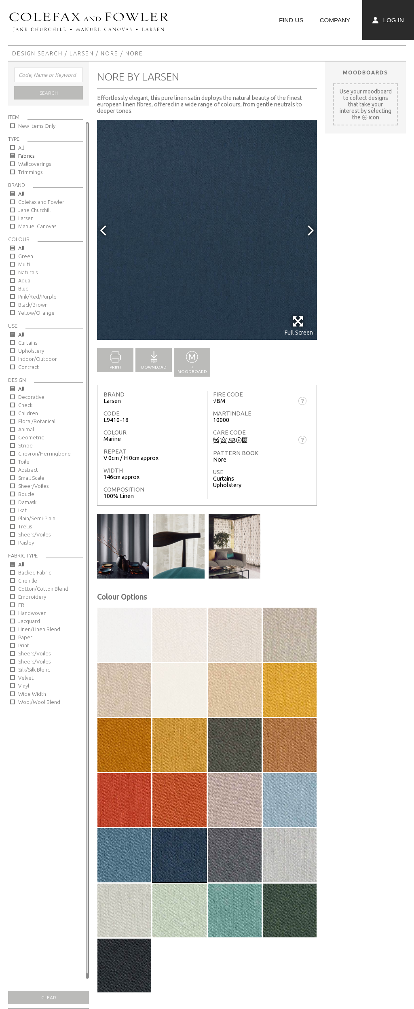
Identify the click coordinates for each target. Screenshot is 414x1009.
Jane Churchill (34, 210)
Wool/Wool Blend (39, 702)
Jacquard (29, 621)
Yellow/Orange (36, 313)
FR (21, 605)
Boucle (26, 494)
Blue (23, 288)
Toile (24, 461)
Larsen (82, 53)
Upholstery (31, 351)
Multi (24, 264)
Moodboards (365, 72)
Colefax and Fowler (41, 202)
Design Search (37, 53)
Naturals (28, 272)
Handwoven (32, 613)
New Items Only (36, 126)
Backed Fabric (34, 572)
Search (49, 92)
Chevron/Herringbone (44, 453)
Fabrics (26, 156)
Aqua (24, 280)
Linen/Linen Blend (39, 629)
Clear (48, 997)
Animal (26, 429)
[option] (207, 230)
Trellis (25, 526)
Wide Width (32, 694)
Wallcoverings (34, 164)
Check (25, 405)
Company (335, 20)
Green (25, 256)
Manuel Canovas (37, 226)
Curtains (27, 343)
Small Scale (31, 478)
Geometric (31, 437)
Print (23, 645)
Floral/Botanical (36, 421)
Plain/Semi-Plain (36, 518)
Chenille (27, 580)
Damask (27, 502)
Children (28, 413)
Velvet (26, 677)
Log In (388, 20)
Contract (28, 367)
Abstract (28, 470)
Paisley (26, 542)
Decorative (31, 397)
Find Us (291, 20)
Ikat (22, 510)
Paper (25, 637)
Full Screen (298, 325)
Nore (109, 53)
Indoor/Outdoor (37, 359)
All (21, 148)
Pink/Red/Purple (37, 296)
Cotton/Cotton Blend (43, 588)
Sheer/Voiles (33, 486)
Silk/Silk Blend (34, 669)
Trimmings (30, 172)
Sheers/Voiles (34, 534)
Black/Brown (33, 304)
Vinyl (23, 686)
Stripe (25, 445)
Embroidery (32, 597)
